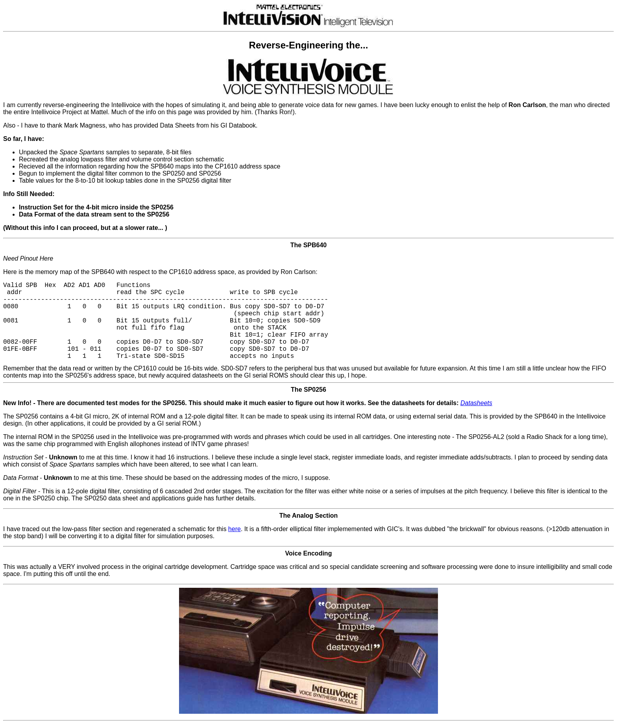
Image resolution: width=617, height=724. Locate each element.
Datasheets (476, 403)
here (234, 529)
